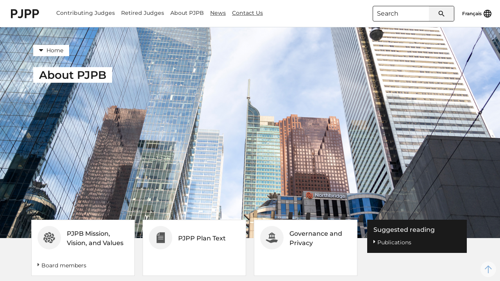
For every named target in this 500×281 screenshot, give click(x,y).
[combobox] (413, 13)
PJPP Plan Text (202, 238)
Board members (63, 265)
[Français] (477, 13)
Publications (394, 242)
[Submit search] (441, 13)
